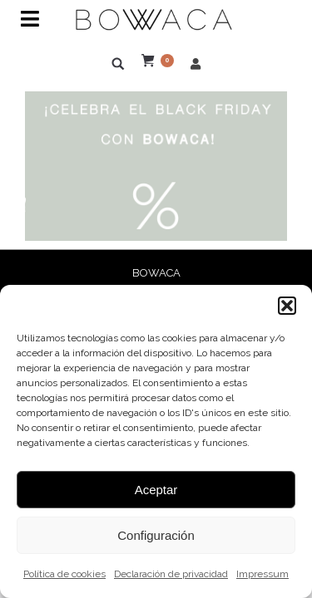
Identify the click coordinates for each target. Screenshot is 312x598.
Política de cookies (64, 574)
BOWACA (156, 273)
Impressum (262, 574)
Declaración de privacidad (171, 574)
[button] (287, 305)
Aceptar (156, 490)
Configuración (156, 535)
